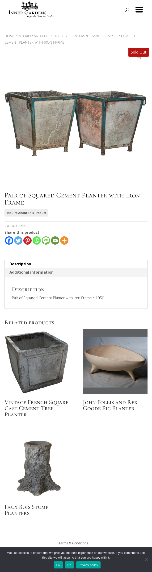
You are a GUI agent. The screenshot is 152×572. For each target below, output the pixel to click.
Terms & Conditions (73, 543)
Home (9, 35)
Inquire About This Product (26, 213)
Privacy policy (88, 565)
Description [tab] (20, 264)
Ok (58, 565)
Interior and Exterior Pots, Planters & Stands (60, 35)
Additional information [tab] (31, 272)
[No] (146, 559)
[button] (139, 57)
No (70, 565)
